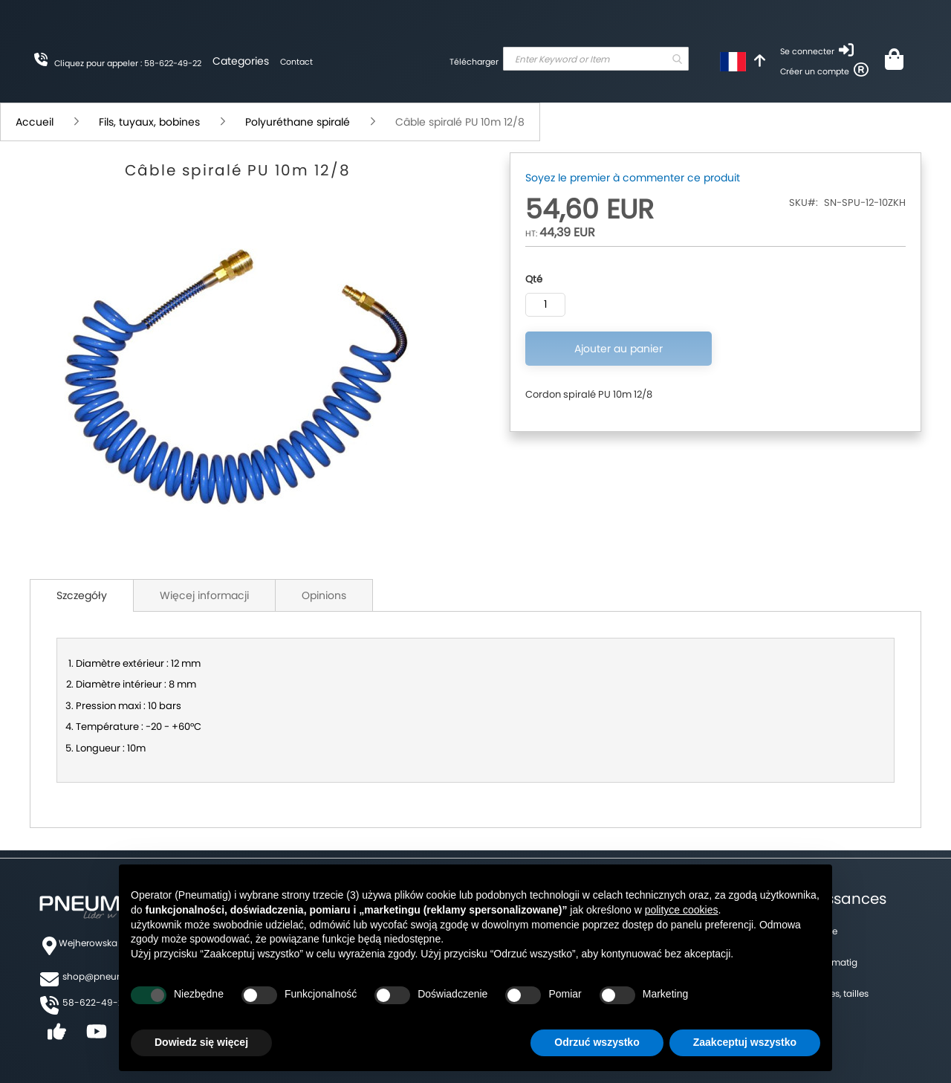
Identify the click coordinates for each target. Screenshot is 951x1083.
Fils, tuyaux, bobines (149, 121)
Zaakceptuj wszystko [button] (744, 1042)
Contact (296, 62)
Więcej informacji (204, 595)
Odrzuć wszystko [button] (596, 1042)
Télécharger (474, 62)
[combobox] (596, 59)
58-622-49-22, (96, 1002)
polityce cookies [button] (681, 910)
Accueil (34, 121)
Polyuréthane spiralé (297, 121)
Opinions (324, 595)
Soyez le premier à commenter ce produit (632, 177)
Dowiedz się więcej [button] (201, 1042)
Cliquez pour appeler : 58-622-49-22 (127, 63)
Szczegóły (81, 595)
